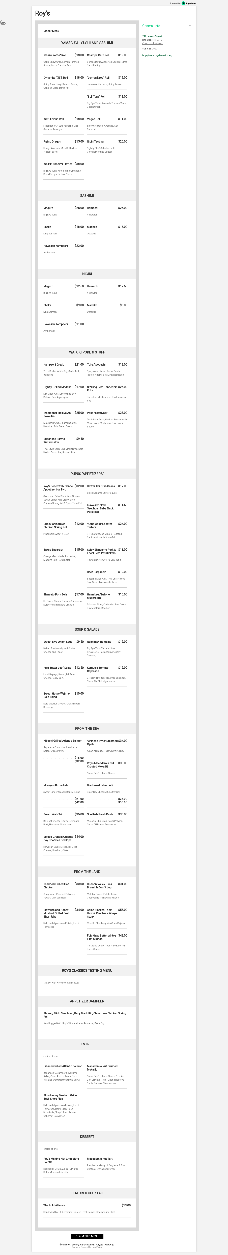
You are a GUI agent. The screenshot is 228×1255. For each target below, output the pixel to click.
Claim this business (152, 43)
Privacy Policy (95, 1247)
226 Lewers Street (152, 36)
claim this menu (87, 1236)
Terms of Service (80, 1247)
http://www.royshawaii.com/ (157, 55)
